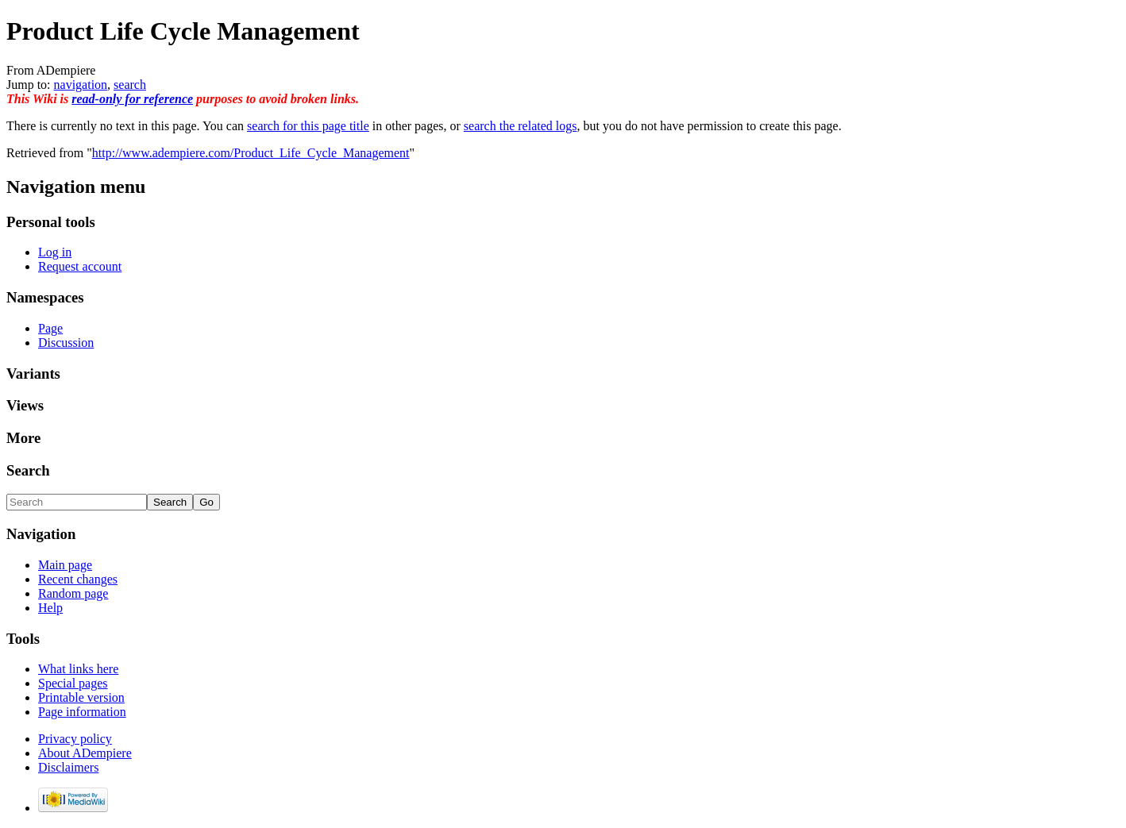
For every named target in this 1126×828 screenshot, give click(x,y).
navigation (81, 84)
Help (50, 607)
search (130, 84)
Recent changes (78, 579)
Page (50, 328)
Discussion (66, 342)
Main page (65, 565)
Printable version (81, 697)
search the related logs (520, 126)
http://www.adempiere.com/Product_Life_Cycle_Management (251, 153)
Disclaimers (68, 767)
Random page (73, 593)
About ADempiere (85, 753)
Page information (82, 711)
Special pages (73, 683)
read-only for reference (132, 99)
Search (28, 470)
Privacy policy (75, 738)
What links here (78, 669)
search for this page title (308, 126)
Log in (54, 252)
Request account (79, 266)
